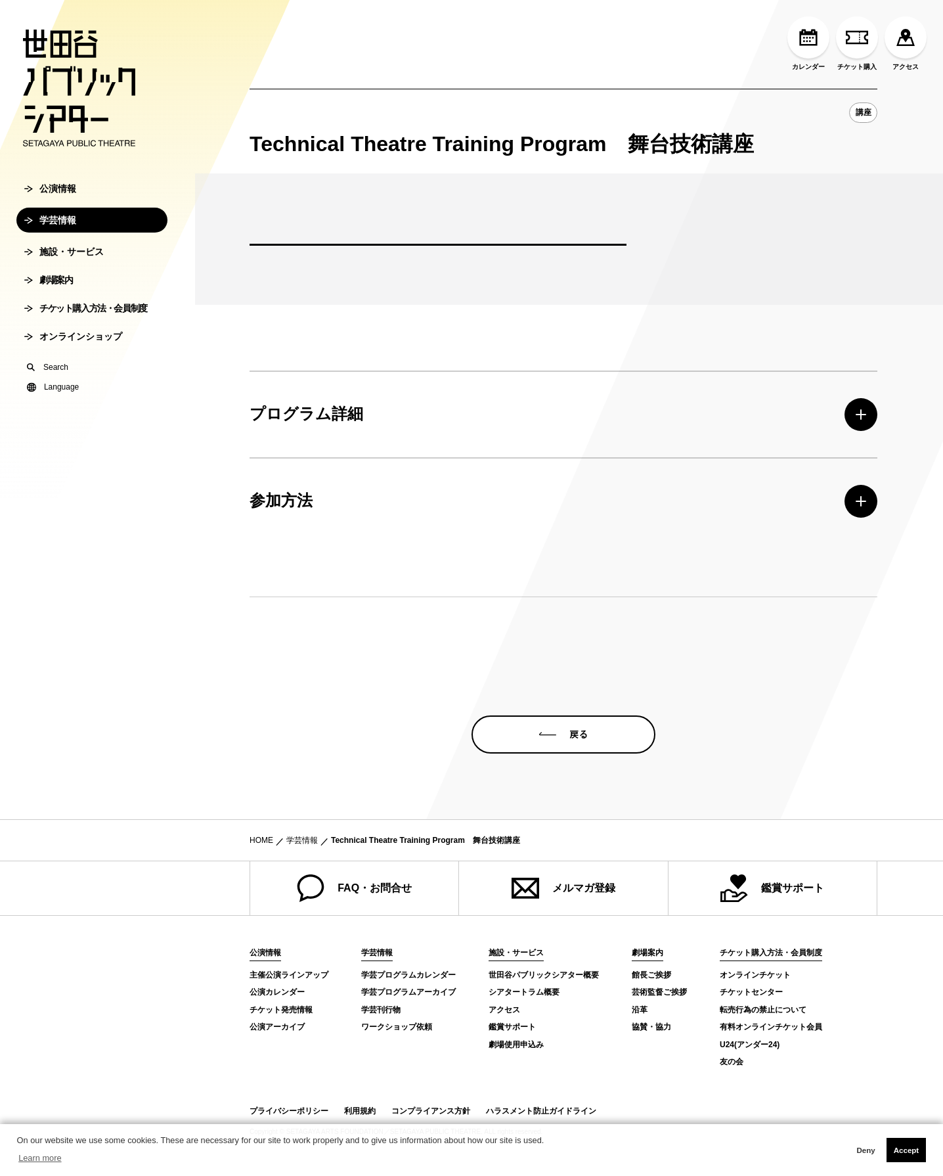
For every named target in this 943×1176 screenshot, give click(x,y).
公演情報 (50, 229)
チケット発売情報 (281, 1009)
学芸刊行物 (381, 1009)
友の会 (731, 1061)
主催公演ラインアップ (289, 975)
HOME (261, 840)
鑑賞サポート (772, 888)
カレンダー (808, 43)
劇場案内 (48, 320)
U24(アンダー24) (749, 1044)
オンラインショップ (73, 377)
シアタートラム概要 (524, 992)
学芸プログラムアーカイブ (408, 992)
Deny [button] (865, 1150)
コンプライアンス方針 (430, 1111)
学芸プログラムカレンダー (408, 975)
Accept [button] (906, 1150)
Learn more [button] (39, 1158)
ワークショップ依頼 (396, 1026)
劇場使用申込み (516, 1044)
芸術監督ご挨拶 (659, 992)
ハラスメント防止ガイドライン (541, 1111)
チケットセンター (751, 992)
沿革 (639, 1009)
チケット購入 (857, 43)
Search (47, 408)
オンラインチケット (755, 975)
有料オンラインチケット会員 (771, 1026)
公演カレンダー (277, 992)
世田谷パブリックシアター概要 (544, 975)
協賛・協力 (651, 1026)
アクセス (906, 43)
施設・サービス (64, 292)
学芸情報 (50, 261)
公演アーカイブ (277, 1026)
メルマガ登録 (563, 888)
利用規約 (360, 1111)
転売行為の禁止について (763, 1009)
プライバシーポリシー (289, 1111)
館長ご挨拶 (651, 975)
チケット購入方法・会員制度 (85, 349)
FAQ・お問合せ (354, 888)
